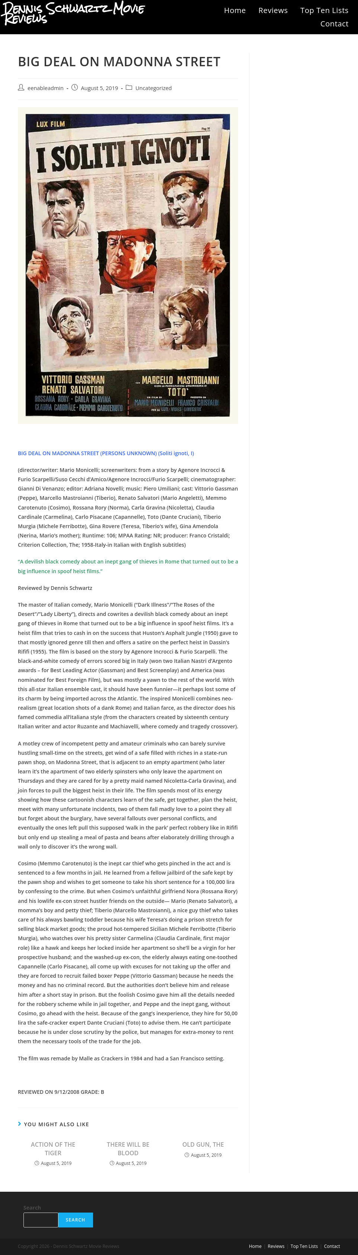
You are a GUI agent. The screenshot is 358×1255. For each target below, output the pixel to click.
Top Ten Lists (324, 10)
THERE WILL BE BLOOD (128, 1148)
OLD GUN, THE (203, 1144)
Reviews (273, 10)
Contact (334, 24)
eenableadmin (46, 88)
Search (32, 1207)
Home (235, 10)
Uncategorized (153, 88)
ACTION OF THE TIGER (53, 1148)
